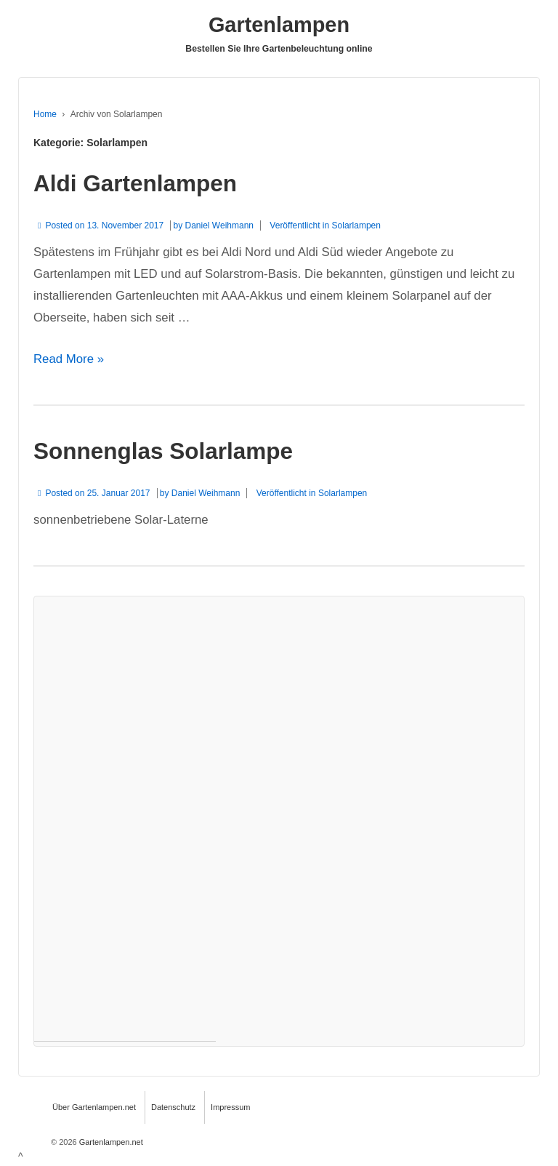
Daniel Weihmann (219, 225)
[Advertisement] (125, 819)
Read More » (68, 359)
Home (45, 114)
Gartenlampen (279, 24)
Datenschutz (173, 1107)
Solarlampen (356, 225)
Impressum (230, 1107)
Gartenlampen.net (110, 1142)
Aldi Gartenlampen (135, 183)
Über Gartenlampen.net (94, 1107)
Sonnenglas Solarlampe (163, 451)
